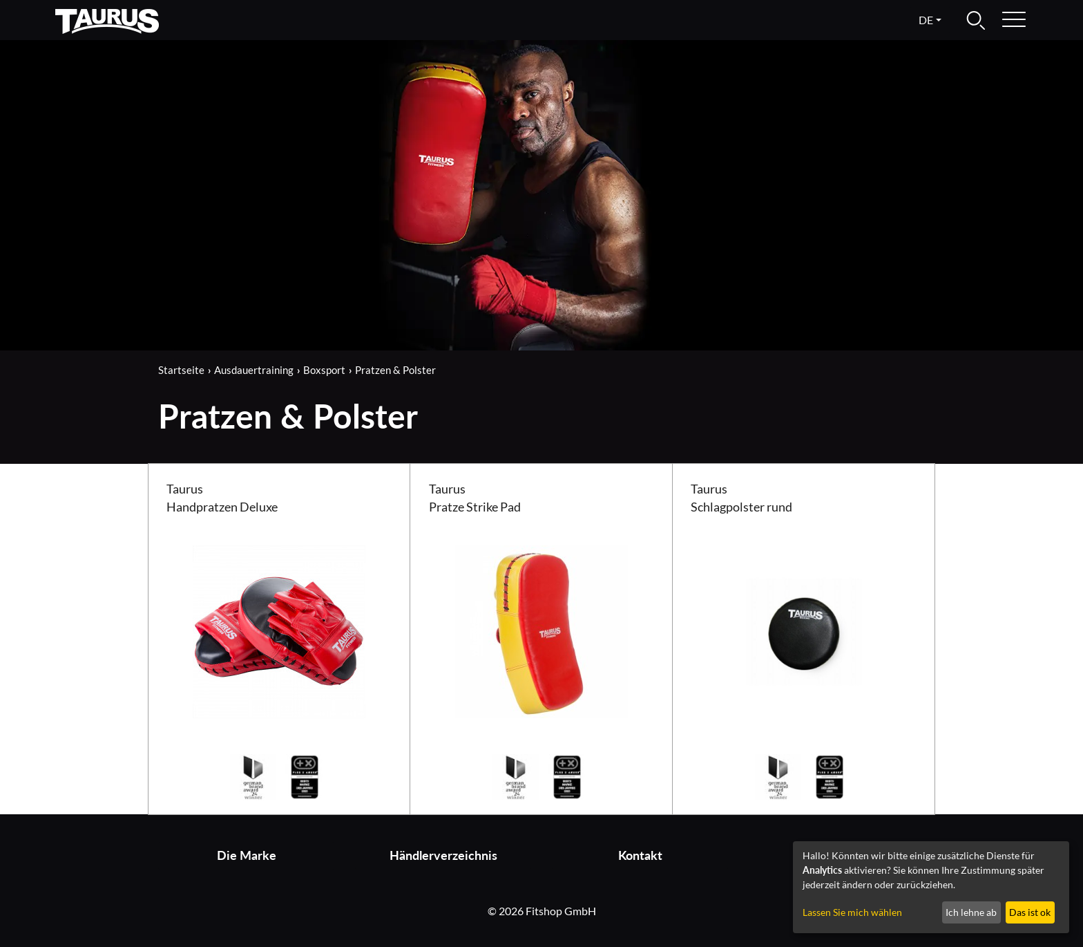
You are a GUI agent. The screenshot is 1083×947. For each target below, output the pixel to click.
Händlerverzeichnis (443, 855)
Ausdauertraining (254, 370)
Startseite (181, 370)
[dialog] (931, 887)
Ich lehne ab (971, 912)
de (926, 19)
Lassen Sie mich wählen (852, 912)
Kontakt (640, 855)
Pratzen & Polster (395, 370)
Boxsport (324, 370)
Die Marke (246, 855)
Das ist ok (1030, 912)
